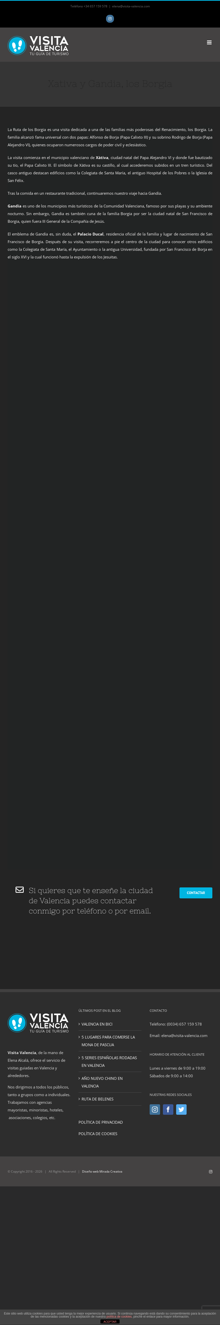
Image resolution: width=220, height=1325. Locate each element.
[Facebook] (168, 1109)
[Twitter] (181, 1109)
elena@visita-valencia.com (131, 6)
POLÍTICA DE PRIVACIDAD (101, 1122)
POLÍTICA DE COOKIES (98, 1133)
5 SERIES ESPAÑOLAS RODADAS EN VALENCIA (109, 1061)
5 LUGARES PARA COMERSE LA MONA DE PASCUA (108, 1040)
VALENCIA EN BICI (97, 1024)
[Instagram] (155, 1109)
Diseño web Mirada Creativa (102, 1171)
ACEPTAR (110, 1321)
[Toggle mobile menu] (209, 42)
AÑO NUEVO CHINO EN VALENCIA (102, 1082)
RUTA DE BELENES (97, 1098)
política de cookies (119, 1316)
